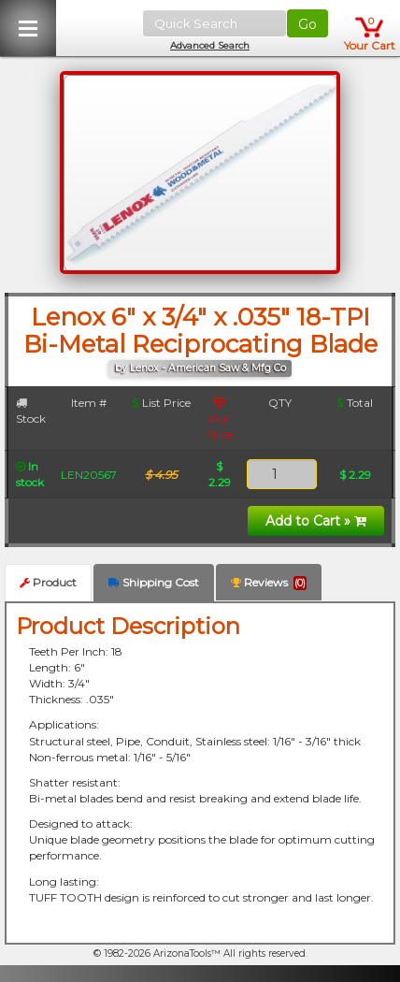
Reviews (269, 582)
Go (307, 24)
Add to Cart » (315, 521)
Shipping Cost (153, 582)
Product (48, 582)
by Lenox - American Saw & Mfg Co (200, 368)
